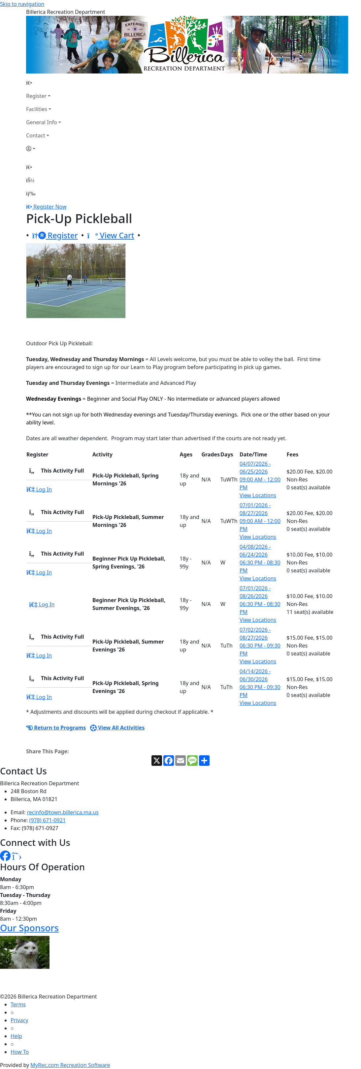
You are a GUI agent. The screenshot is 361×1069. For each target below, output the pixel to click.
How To (20, 1051)
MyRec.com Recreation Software (70, 1065)
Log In (39, 489)
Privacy (19, 1020)
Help (16, 1036)
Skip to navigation (22, 4)
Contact (35, 135)
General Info (41, 122)
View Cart (110, 235)
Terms (18, 1004)
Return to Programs (56, 727)
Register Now (49, 206)
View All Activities (117, 727)
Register (36, 96)
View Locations (258, 495)
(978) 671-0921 (47, 820)
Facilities (36, 109)
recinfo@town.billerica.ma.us (63, 812)
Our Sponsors (29, 928)
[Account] (43, 148)
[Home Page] (43, 82)
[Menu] (30, 193)
